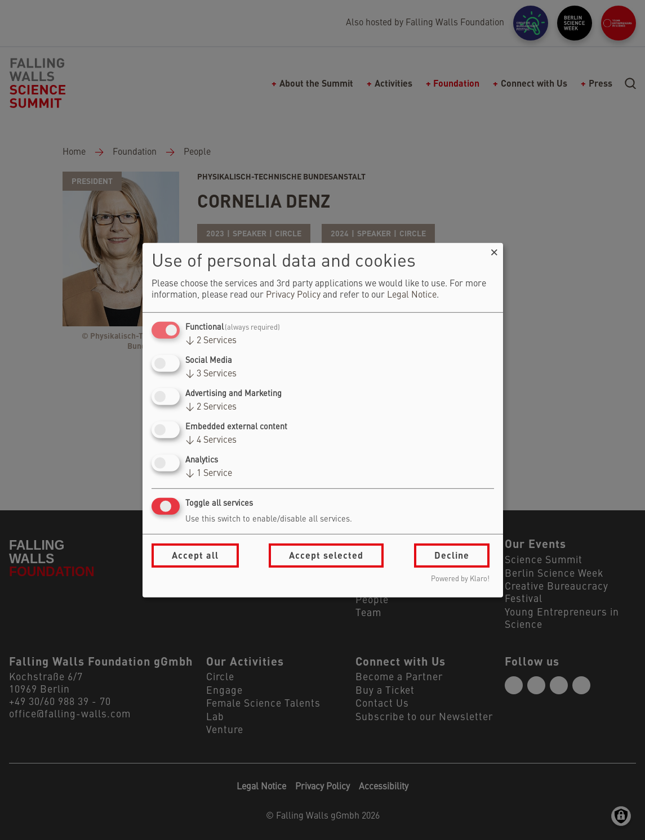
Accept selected (326, 555)
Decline (451, 555)
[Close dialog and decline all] (494, 249)
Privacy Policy (293, 295)
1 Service (208, 473)
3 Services (211, 374)
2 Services (211, 341)
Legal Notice (412, 295)
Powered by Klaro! (460, 579)
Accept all (195, 555)
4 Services (211, 440)
